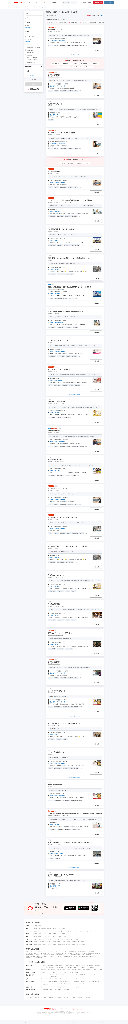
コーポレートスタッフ (59, 951)
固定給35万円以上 (54, 979)
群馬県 (95, 931)
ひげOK (79, 969)
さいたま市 (70, 931)
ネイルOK (93, 969)
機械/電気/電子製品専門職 (94, 953)
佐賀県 (49, 944)
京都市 (51, 939)
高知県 (82, 941)
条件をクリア (28, 27)
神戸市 (61, 939)
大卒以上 (78, 965)
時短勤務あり (54, 976)
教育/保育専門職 (88, 956)
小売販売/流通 (91, 951)
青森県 (35, 928)
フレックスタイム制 (45, 976)
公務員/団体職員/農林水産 (37, 957)
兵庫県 (57, 939)
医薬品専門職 (59, 954)
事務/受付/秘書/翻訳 (82, 951)
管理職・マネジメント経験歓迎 (62, 965)
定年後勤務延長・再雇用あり (47, 984)
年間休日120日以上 (59, 975)
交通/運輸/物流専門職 (67, 956)
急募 (42, 989)
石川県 (49, 933)
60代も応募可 (83, 967)
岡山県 (44, 941)
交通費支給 (76, 981)
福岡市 (44, 944)
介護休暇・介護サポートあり (66, 981)
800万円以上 (72, 997)
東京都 (35, 931)
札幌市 (39, 925)
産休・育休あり (44, 981)
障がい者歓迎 (68, 967)
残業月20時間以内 (93, 975)
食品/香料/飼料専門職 (30, 956)
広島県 (54, 941)
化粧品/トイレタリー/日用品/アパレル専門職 (44, 954)
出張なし (65, 987)
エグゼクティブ (96, 956)
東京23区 (40, 931)
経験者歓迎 (50, 965)
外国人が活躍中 (51, 969)
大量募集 (46, 989)
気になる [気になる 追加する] (96, 50)
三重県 (64, 936)
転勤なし (66, 972)
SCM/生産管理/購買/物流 (70, 951)
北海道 (35, 925)
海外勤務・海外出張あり (55, 987)
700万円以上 (65, 997)
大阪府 (35, 939)
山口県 (63, 941)
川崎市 (54, 931)
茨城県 (86, 931)
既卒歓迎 (97, 965)
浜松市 (53, 936)
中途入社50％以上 (61, 969)
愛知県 (35, 936)
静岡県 (46, 936)
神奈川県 (47, 931)
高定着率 (68, 969)
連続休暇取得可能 (69, 975)
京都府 (48, 939)
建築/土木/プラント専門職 (73, 953)
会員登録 (98, 2)
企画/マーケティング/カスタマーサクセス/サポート (41, 951)
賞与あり (62, 979)
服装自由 (74, 969)
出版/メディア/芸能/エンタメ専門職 (45, 956)
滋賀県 (71, 939)
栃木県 (91, 931)
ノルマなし (70, 987)
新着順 (93, 15)
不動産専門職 (84, 953)
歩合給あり (68, 979)
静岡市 (49, 936)
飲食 (35, 953)
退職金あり (78, 983)
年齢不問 (72, 965)
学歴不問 (83, 965)
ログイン (108, 2)
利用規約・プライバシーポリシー (82, 1022)
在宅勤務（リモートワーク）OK (48, 972)
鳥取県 (35, 941)
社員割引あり (41, 7)
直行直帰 (77, 987)
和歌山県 (77, 939)
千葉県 (77, 931)
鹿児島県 (79, 944)
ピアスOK (99, 969)
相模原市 (59, 931)
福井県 (54, 933)
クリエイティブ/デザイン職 (60, 953)
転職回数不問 (75, 967)
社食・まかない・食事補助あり (47, 983)
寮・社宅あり (96, 981)
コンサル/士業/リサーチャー (43, 953)
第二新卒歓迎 (90, 965)
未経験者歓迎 (44, 965)
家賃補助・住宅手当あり (86, 981)
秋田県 (54, 928)
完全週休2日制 (50, 975)
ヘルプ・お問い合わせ (100, 1022)
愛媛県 (77, 941)
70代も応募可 (91, 967)
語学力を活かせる (44, 987)
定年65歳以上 (86, 983)
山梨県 (59, 933)
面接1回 (51, 989)
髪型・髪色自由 (86, 969)
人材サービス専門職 (78, 956)
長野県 (63, 933)
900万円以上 (79, 997)
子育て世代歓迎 (59, 967)
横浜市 (51, 931)
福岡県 (35, 944)
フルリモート (59, 972)
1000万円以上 (87, 997)
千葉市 (80, 931)
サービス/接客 (29, 953)
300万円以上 (36, 997)
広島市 (58, 941)
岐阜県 (59, 936)
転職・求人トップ (28, 7)
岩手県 (40, 928)
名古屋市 (40, 936)
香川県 (73, 941)
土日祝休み (43, 975)
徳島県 (68, 941)
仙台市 (48, 928)
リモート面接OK (58, 989)
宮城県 (44, 928)
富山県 (45, 933)
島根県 (40, 941)
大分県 (68, 944)
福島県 (63, 928)
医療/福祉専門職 (80, 954)
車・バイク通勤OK (74, 972)
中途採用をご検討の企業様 (70, 1022)
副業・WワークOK (85, 987)
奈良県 (67, 939)
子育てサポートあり (53, 981)
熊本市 (63, 944)
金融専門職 (88, 954)
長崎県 (54, 944)
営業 (27, 951)
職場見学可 (66, 989)
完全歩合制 (74, 979)
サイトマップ (92, 1022)
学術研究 (28, 957)
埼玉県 (65, 931)
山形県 (59, 928)
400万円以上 (43, 997)
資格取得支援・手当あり (69, 983)
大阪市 (39, 939)
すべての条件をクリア (34, 75)
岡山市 (48, 941)
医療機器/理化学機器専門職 (70, 954)
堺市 (43, 939)
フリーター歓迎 (44, 967)
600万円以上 (58, 997)
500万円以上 (50, 997)
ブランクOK (52, 967)
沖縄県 (83, 944)
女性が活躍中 (44, 969)
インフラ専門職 (57, 956)
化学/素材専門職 (29, 954)
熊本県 (59, 944)
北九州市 (40, 944)
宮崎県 (73, 944)
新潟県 (34, 7)
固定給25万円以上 (45, 979)
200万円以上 (29, 997)
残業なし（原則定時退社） (81, 975)
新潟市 (39, 933)
